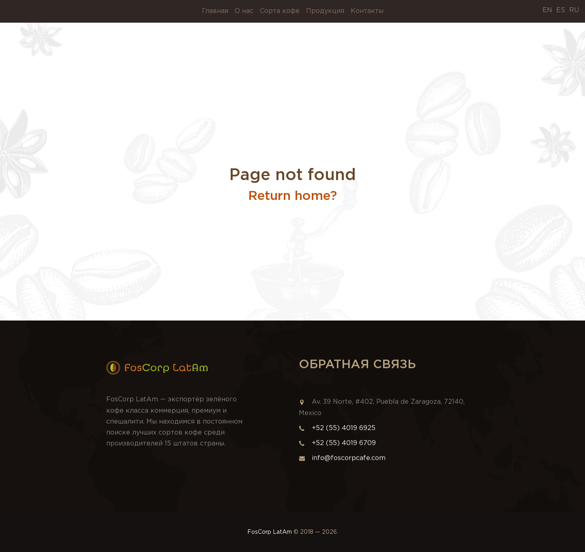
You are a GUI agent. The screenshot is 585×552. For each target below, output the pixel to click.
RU (574, 10)
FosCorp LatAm (269, 532)
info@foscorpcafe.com (342, 462)
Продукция (325, 11)
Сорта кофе (280, 11)
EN (547, 10)
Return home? (292, 196)
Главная (215, 11)
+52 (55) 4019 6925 (343, 432)
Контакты (367, 11)
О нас (244, 11)
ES (560, 10)
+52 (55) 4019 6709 (344, 447)
